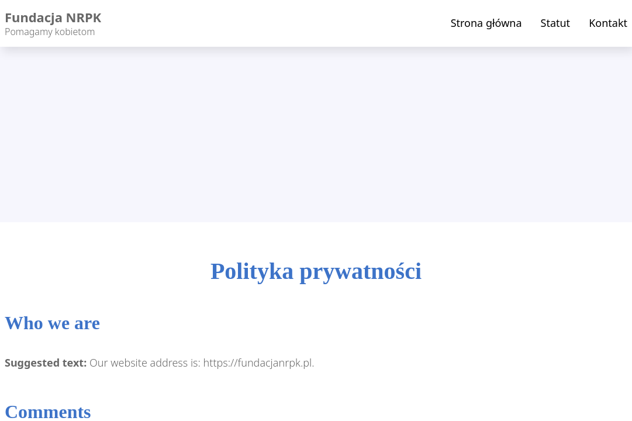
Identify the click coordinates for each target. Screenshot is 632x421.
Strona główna (486, 23)
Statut (556, 23)
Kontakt (608, 23)
